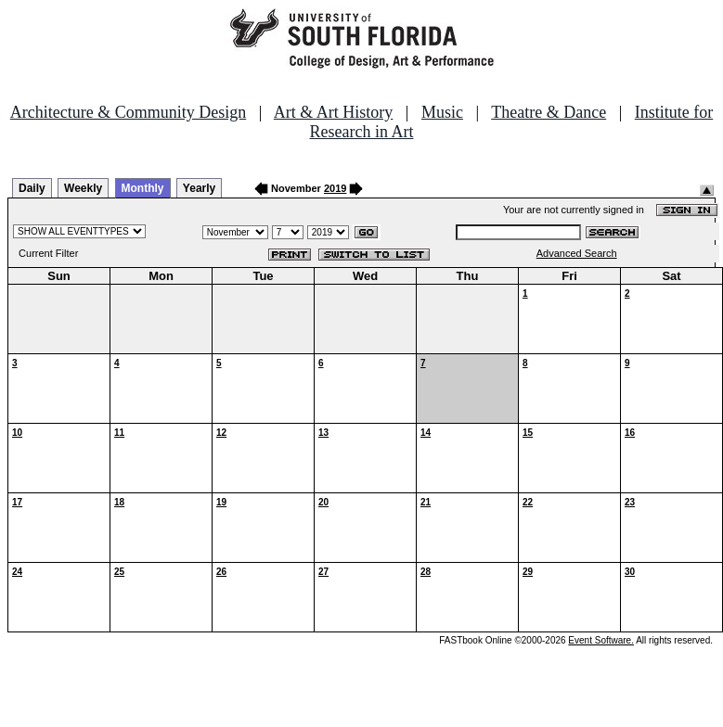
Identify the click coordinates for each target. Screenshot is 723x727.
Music (442, 112)
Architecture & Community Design (128, 112)
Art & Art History (334, 112)
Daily (32, 188)
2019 (335, 188)
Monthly (143, 188)
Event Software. (601, 640)
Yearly (199, 188)
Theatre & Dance (548, 112)
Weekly (83, 188)
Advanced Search (576, 253)
